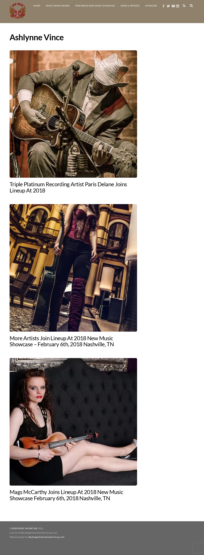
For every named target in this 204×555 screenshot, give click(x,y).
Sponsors (151, 5)
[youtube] (173, 5)
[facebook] (163, 5)
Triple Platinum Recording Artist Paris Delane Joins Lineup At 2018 (68, 187)
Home (36, 5)
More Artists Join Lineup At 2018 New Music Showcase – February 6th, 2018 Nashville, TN (62, 341)
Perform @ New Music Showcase (95, 5)
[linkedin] (178, 5)
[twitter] (168, 5)
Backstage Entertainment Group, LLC (47, 537)
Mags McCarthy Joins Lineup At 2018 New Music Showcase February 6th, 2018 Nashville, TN (66, 494)
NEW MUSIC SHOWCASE (24, 528)
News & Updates (130, 5)
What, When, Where (58, 5)
